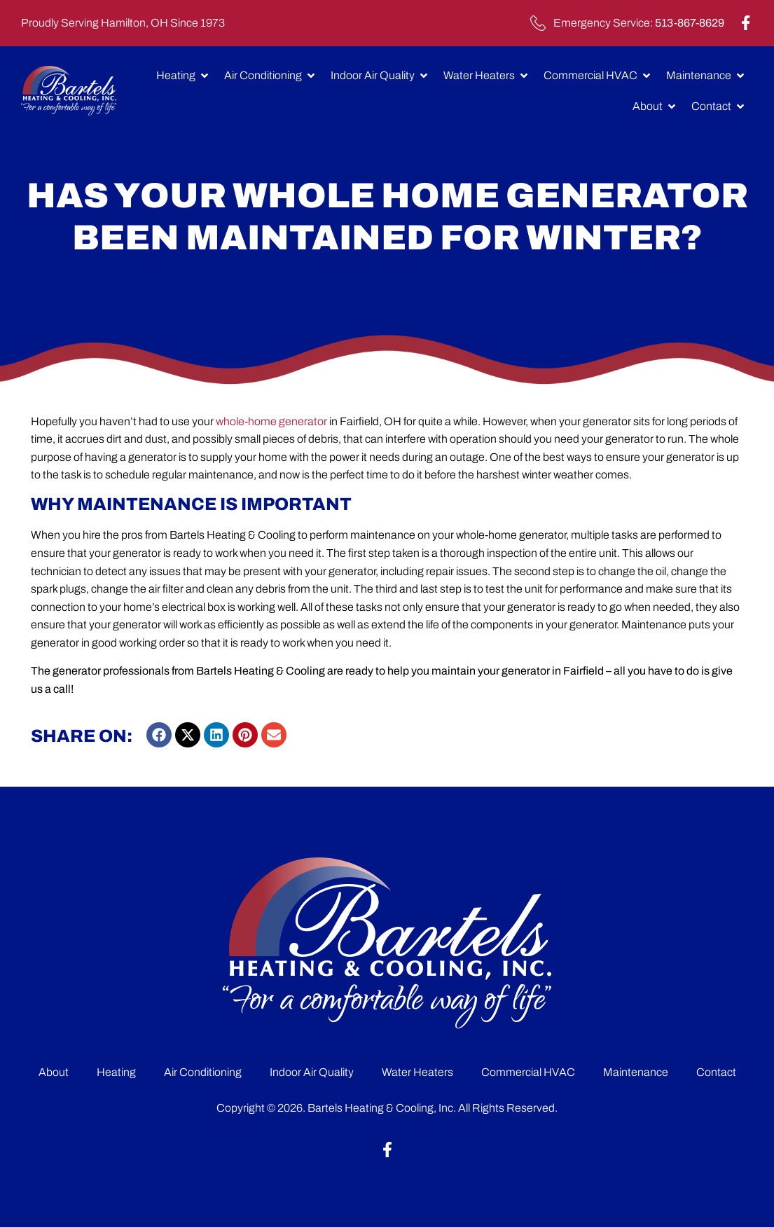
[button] (159, 734)
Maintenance (635, 1072)
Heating (116, 1072)
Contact (716, 1072)
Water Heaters (417, 1072)
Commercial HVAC (528, 1072)
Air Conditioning (203, 1072)
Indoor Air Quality (312, 1072)
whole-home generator (272, 421)
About (54, 1072)
